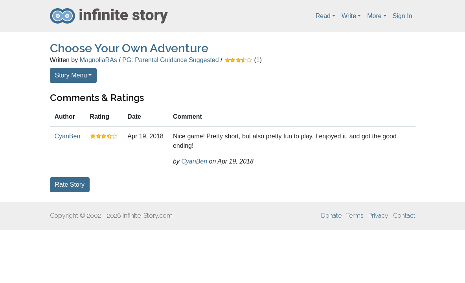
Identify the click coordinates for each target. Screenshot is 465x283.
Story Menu (71, 75)
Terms (355, 215)
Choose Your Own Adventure (129, 48)
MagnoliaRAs (98, 60)
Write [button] (349, 16)
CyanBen (68, 136)
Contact (404, 215)
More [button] (374, 16)
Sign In (402, 16)
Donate (331, 215)
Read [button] (323, 16)
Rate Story (70, 184)
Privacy (378, 215)
